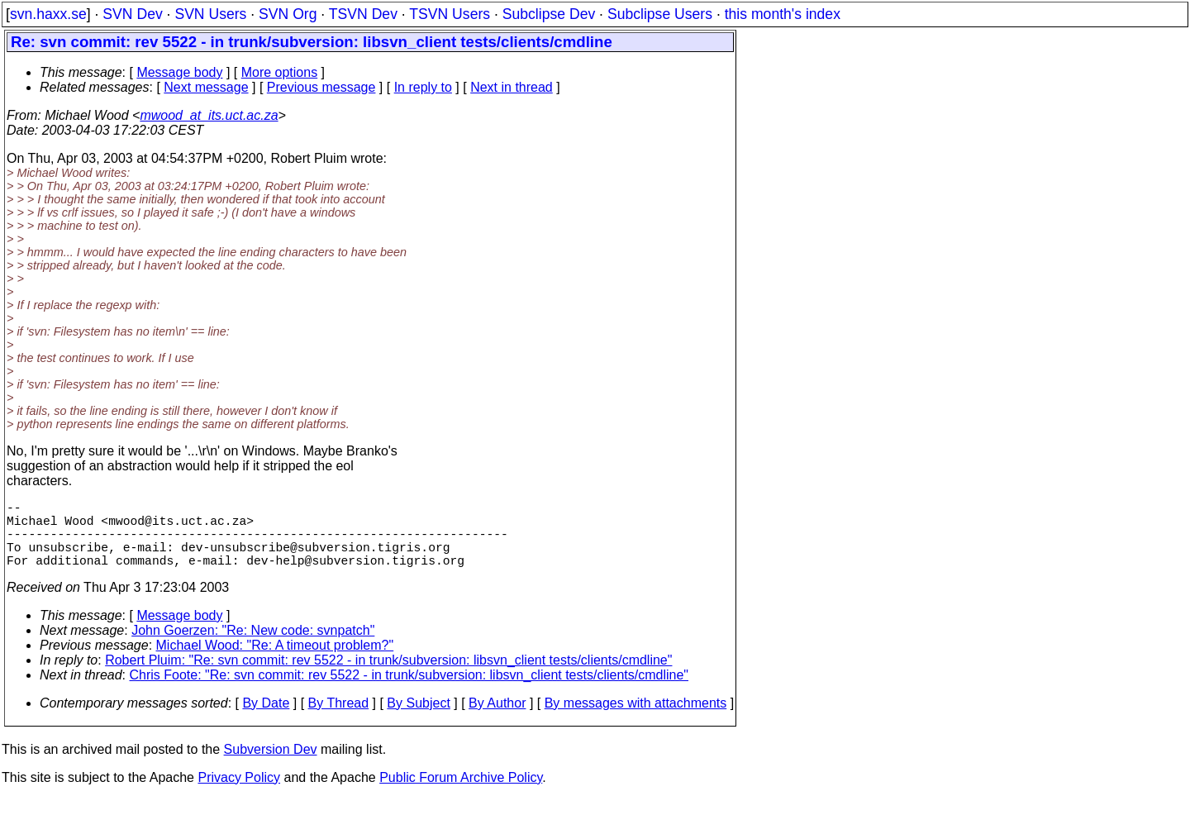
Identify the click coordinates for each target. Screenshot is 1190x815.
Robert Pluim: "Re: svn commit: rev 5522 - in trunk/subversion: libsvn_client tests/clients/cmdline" (388, 677)
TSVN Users (449, 14)
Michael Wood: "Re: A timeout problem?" (275, 662)
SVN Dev (132, 14)
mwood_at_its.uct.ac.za (209, 115)
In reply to (423, 87)
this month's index (782, 14)
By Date (265, 720)
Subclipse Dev (548, 14)
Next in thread (511, 87)
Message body (179, 72)
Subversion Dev (270, 766)
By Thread (338, 720)
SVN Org (288, 14)
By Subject (418, 720)
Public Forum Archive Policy (460, 794)
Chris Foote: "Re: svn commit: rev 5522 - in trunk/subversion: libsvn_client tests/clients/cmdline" (409, 691)
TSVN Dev (363, 14)
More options (279, 72)
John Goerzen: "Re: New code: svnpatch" (252, 647)
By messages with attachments (636, 720)
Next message (206, 87)
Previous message (321, 87)
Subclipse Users (659, 14)
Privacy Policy (239, 794)
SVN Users (210, 14)
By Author (497, 720)
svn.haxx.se (48, 14)
